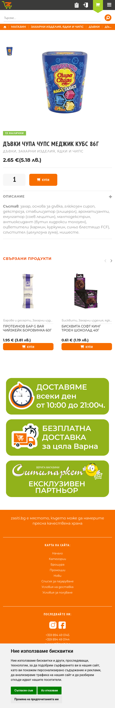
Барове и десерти (17, 320)
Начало (57, 553)
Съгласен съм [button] (23, 690)
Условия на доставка (57, 587)
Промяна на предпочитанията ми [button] (36, 699)
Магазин (18, 27)
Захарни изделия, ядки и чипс (57, 27)
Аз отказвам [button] (49, 690)
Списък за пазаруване (57, 581)
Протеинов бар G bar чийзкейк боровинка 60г (27, 328)
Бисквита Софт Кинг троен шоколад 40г (81, 328)
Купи (45, 180)
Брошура (58, 564)
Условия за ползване (57, 592)
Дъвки (94, 27)
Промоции (57, 570)
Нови (58, 576)
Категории (57, 559)
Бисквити (69, 320)
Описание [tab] (14, 196)
